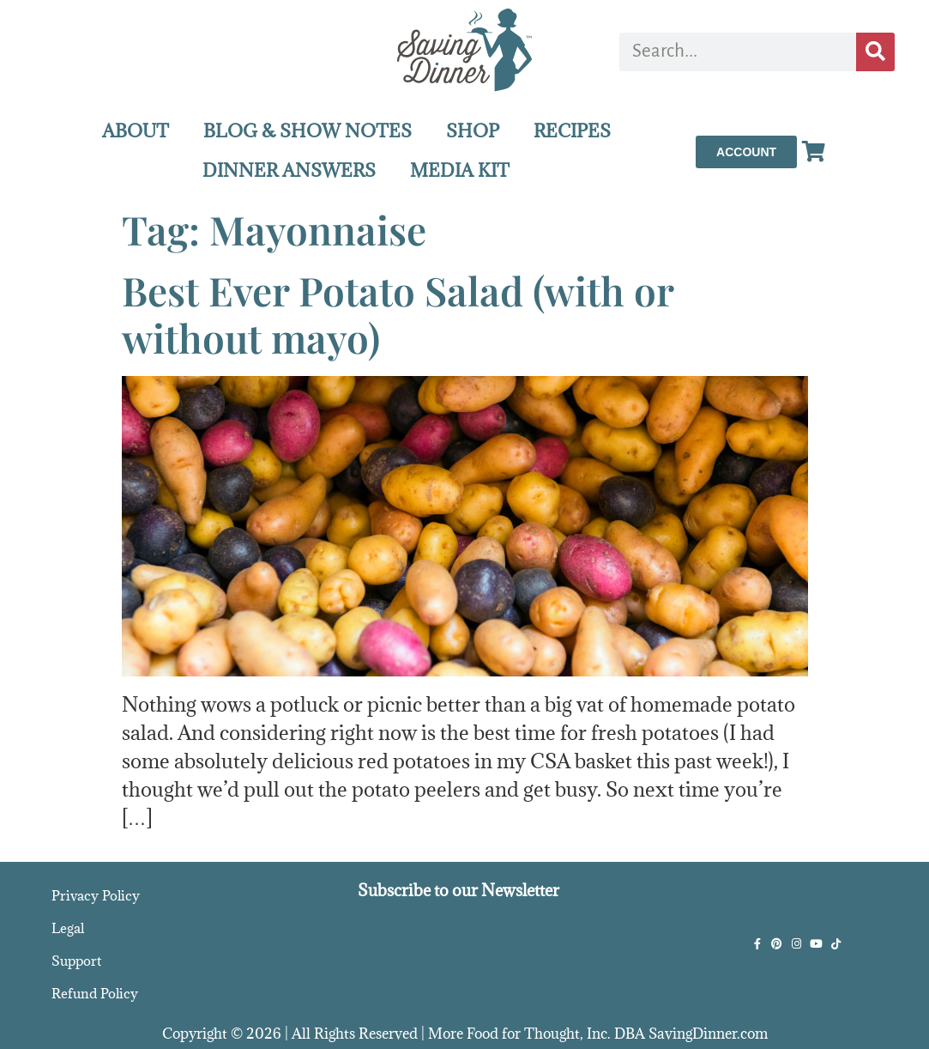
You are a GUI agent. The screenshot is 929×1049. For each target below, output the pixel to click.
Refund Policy (94, 993)
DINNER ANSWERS (289, 170)
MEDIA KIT (460, 170)
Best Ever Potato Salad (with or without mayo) (397, 314)
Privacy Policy (95, 895)
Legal (67, 928)
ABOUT (135, 130)
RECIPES (572, 130)
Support (76, 960)
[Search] (875, 52)
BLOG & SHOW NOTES (307, 130)
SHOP (472, 130)
